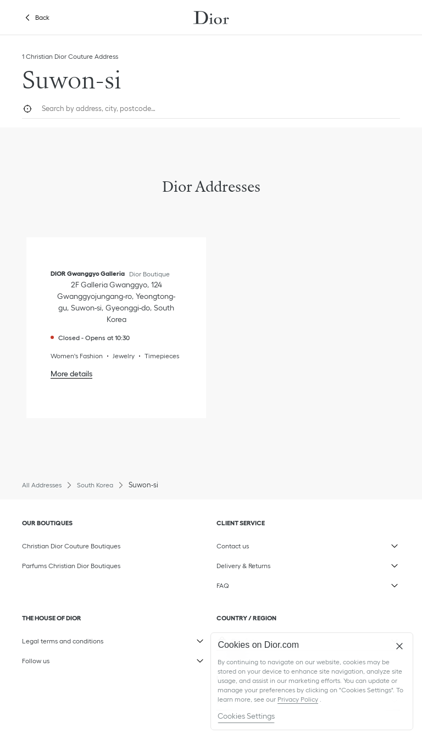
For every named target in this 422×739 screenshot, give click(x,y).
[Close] (399, 646)
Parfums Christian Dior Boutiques (71, 565)
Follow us (74, 658)
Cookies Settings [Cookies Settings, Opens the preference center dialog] (246, 716)
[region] (311, 681)
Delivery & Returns (268, 563)
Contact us (268, 543)
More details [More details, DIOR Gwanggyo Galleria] (71, 373)
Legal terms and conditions (74, 638)
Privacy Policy (297, 699)
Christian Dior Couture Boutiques (71, 545)
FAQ (268, 583)
